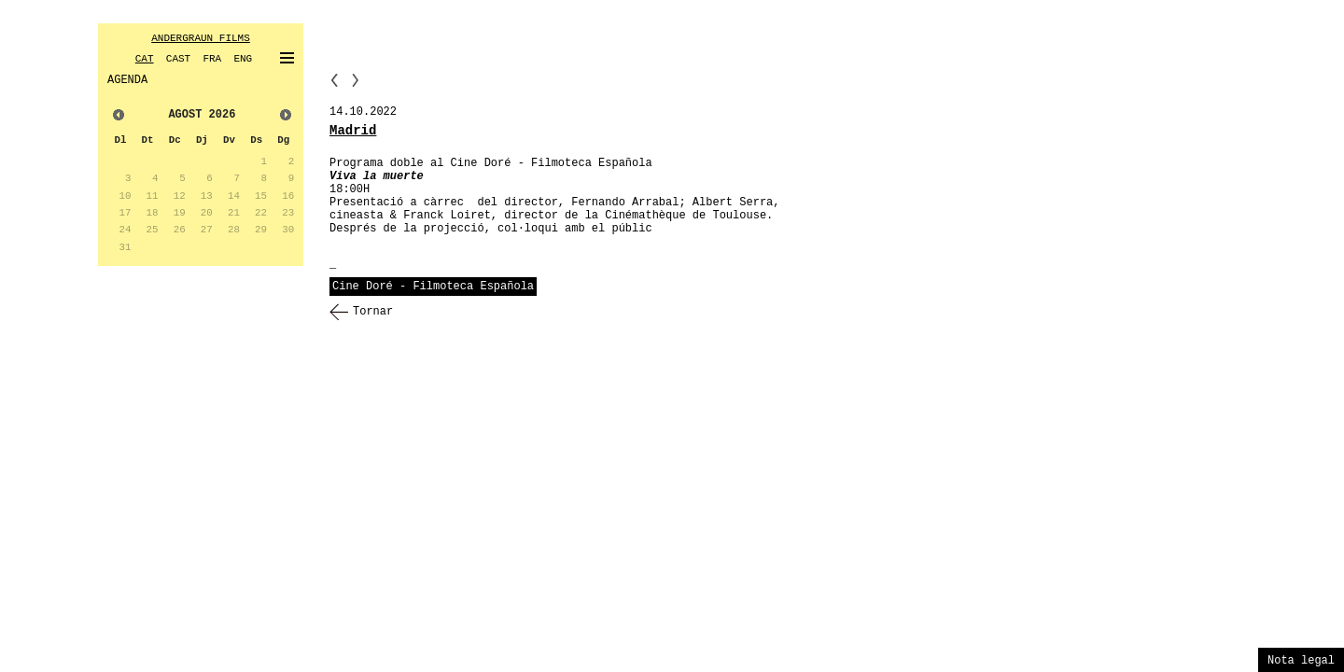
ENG (242, 58)
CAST (178, 58)
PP (334, 80)
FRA (212, 58)
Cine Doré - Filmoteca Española (433, 286)
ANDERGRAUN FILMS (200, 38)
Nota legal (1301, 660)
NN (355, 80)
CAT (144, 58)
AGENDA (127, 80)
